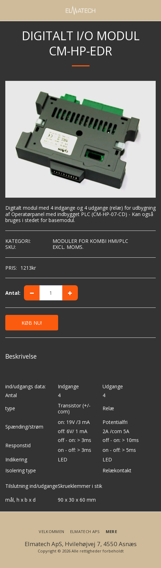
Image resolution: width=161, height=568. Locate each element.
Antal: (12, 293)
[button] (8, 10)
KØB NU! (31, 322)
